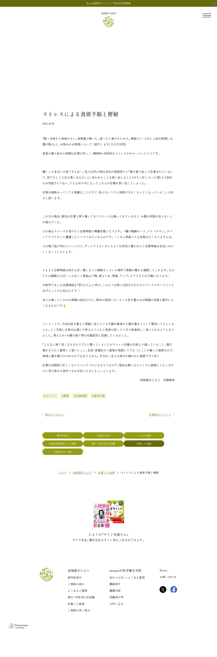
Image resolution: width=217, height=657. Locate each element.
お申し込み (117, 627)
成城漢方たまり (82, 495)
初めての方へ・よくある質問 (127, 600)
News (163, 593)
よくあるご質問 (77, 614)
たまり (62, 495)
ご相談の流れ (108, 446)
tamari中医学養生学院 (126, 593)
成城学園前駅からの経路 (64, 456)
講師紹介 (115, 607)
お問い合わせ (168, 600)
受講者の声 (117, 620)
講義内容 (115, 614)
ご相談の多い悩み (64, 466)
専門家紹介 (64, 446)
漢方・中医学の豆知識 (108, 456)
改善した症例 (152, 456)
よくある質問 (152, 446)
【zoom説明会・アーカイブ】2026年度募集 (109, 3)
